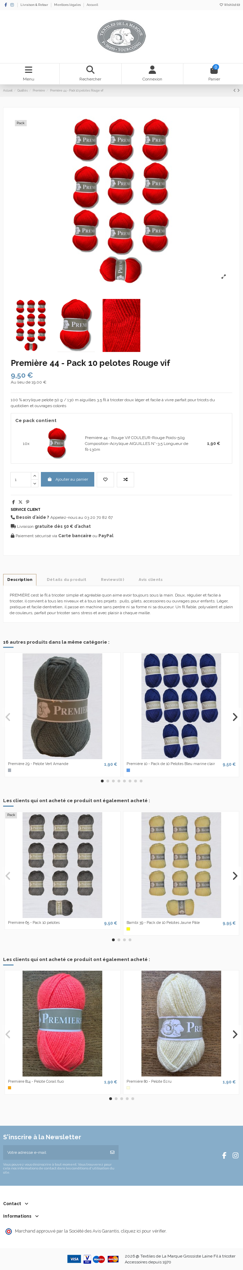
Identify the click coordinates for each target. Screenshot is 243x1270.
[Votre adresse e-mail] (54, 1152)
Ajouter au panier (67, 479)
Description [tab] (20, 579)
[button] (102, 781)
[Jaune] (128, 929)
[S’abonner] (112, 1152)
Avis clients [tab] (151, 579)
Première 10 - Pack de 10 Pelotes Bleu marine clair (171, 764)
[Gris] (9, 770)
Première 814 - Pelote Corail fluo (36, 1081)
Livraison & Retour (34, 5)
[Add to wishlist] (105, 479)
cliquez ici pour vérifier (143, 1231)
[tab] (112, 579)
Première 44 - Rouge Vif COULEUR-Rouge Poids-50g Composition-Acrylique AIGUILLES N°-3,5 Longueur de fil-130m (136, 443)
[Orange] (9, 1088)
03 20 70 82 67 (98, 517)
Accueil (92, 5)
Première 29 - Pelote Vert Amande (38, 764)
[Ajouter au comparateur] (125, 479)
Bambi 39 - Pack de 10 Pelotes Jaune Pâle (163, 922)
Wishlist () (229, 5)
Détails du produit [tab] (66, 579)
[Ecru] (128, 1088)
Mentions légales (67, 5)
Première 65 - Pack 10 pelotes (34, 922)
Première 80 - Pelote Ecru (149, 1081)
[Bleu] (128, 770)
